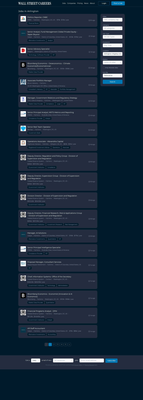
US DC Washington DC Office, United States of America (46, 87)
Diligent (30, 52)
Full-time (37, 20)
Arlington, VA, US (56, 146)
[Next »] (69, 348)
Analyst (50, 41)
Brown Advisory (33, 84)
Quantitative (52, 241)
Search (112, 82)
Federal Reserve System (36, 163)
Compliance (50, 105)
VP (54, 55)
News (86, 3)
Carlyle (30, 37)
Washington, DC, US (48, 20)
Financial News (34, 23)
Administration (63, 288)
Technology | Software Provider (39, 55)
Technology (51, 288)
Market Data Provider (36, 73)
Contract (49, 282)
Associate (54, 90)
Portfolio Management (67, 90)
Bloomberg (31, 69)
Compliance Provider (36, 120)
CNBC (30, 20)
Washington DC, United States (62, 101)
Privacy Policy (78, 368)
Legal (59, 105)
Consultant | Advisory (36, 90)
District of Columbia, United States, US (55, 37)
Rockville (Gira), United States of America (55, 116)
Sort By (105, 72)
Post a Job (118, 3)
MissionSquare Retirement (37, 268)
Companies (71, 3)
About (92, 3)
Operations (56, 149)
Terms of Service (89, 368)
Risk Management (71, 227)
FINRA (30, 116)
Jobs (64, 3)
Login (104, 3)
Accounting (52, 338)
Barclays (30, 131)
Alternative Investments (37, 41)
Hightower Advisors (34, 146)
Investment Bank (34, 134)
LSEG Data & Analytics (35, 101)
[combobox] (112, 28)
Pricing (80, 3)
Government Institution (37, 169)
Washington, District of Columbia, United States (51, 52)
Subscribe (111, 364)
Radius (105, 59)
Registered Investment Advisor (39, 149)
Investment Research (54, 227)
